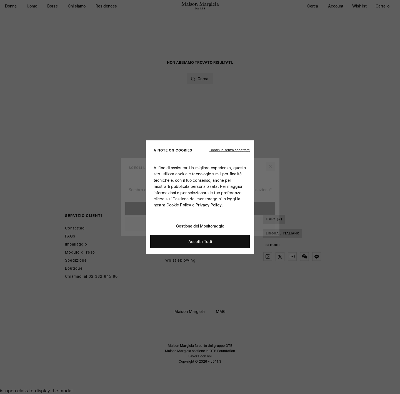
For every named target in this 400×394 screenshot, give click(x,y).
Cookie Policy (178, 205)
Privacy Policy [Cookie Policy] (208, 205)
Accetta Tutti (200, 241)
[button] (229, 149)
